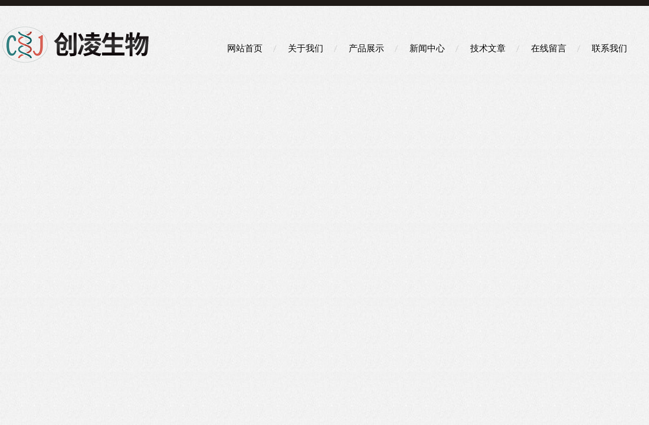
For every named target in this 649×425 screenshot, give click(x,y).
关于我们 (305, 48)
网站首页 (245, 48)
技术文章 (488, 48)
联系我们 (609, 48)
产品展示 (366, 48)
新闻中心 (427, 48)
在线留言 (548, 48)
